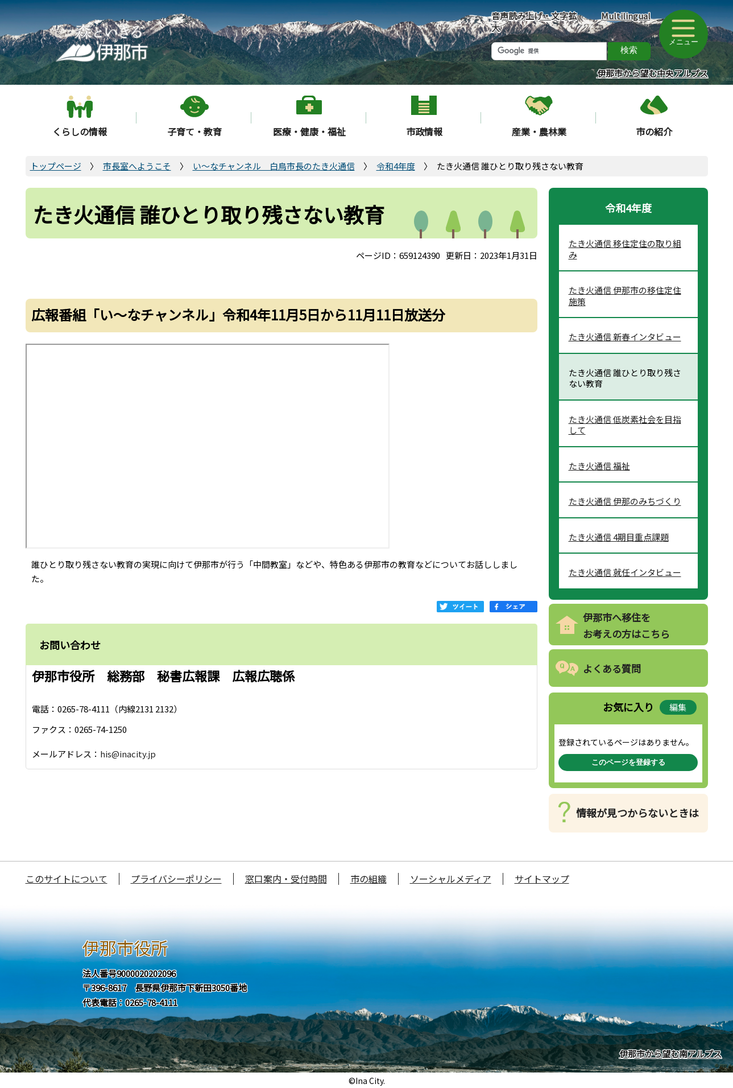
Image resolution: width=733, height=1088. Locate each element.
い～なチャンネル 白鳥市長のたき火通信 (274, 166)
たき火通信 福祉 (599, 466)
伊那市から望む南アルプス (670, 1054)
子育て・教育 (194, 131)
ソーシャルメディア (450, 878)
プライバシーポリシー (176, 878)
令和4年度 (395, 166)
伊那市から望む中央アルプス (652, 73)
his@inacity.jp (128, 754)
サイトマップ (542, 878)
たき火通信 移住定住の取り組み (625, 249)
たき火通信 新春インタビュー (625, 337)
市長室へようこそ (137, 166)
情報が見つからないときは (637, 812)
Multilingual (626, 16)
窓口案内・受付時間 (286, 878)
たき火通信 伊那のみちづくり (625, 501)
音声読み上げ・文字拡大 (534, 22)
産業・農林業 (539, 131)
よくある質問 (612, 668)
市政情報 (424, 131)
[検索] (549, 51)
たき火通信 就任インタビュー (625, 572)
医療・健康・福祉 (309, 131)
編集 (677, 707)
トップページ (55, 166)
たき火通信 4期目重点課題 (619, 537)
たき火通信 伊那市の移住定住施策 (625, 295)
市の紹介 (654, 131)
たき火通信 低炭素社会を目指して (625, 424)
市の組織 (368, 878)
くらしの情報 (79, 131)
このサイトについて (66, 878)
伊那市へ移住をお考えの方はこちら (626, 625)
